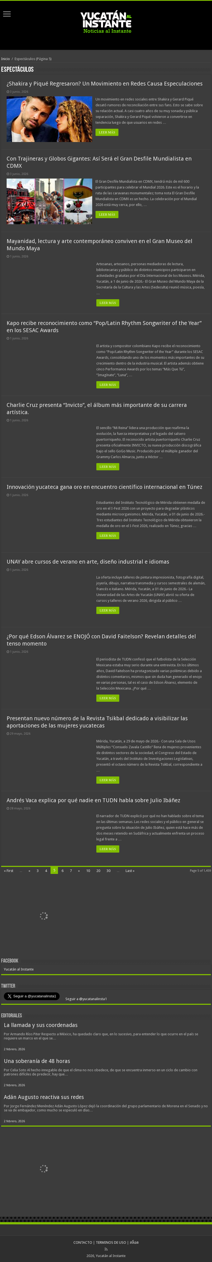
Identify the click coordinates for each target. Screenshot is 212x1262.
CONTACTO (82, 1242)
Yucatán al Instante (19, 968)
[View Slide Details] (44, 915)
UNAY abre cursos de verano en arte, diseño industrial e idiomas (88, 561)
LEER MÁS (108, 132)
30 (108, 870)
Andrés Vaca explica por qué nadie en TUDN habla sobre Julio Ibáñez (93, 799)
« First (8, 870)
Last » (130, 870)
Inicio (5, 59)
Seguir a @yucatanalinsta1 (86, 998)
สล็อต (134, 1242)
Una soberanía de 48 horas (37, 1060)
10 (88, 870)
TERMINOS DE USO (111, 1242)
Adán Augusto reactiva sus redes (44, 1096)
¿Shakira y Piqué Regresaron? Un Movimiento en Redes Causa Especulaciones (105, 83)
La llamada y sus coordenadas (41, 1024)
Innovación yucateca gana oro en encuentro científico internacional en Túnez (104, 486)
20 (98, 870)
